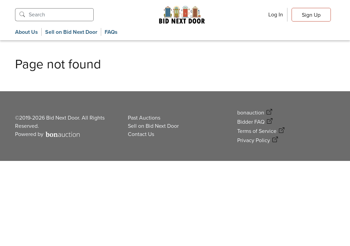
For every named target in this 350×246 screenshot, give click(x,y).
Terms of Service (257, 131)
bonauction (250, 113)
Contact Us (141, 134)
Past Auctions (144, 118)
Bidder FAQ (251, 122)
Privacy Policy (253, 140)
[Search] (61, 14)
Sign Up (311, 15)
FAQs (111, 32)
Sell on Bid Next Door (71, 32)
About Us (26, 32)
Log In (275, 14)
